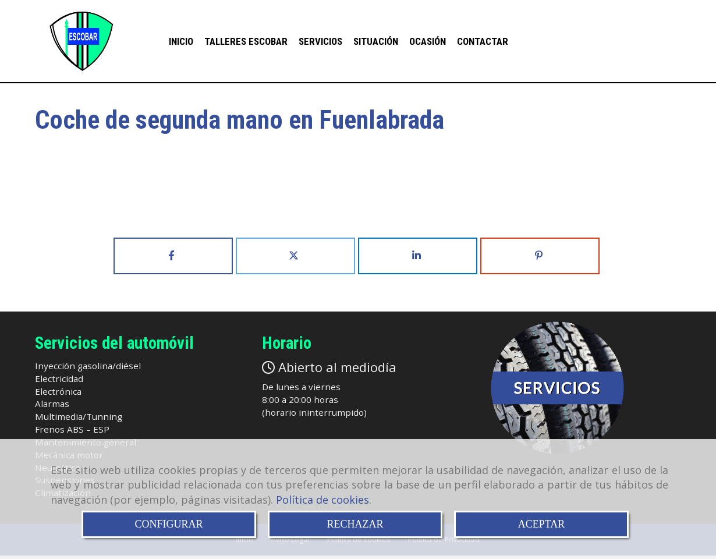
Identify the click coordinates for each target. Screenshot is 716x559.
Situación (375, 42)
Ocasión (427, 42)
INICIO (181, 42)
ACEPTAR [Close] (541, 524)
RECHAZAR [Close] (355, 524)
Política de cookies (322, 500)
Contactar (482, 42)
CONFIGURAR (168, 524)
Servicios (320, 42)
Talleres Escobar (246, 42)
